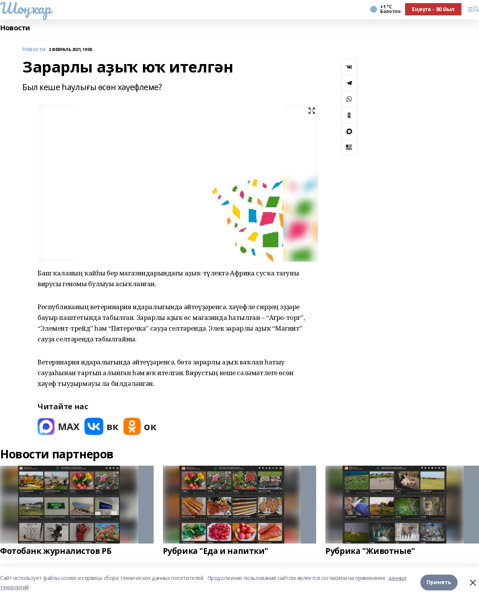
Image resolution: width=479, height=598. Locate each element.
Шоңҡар (25, 8)
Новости (15, 28)
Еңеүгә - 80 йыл (433, 9)
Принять (439, 582)
